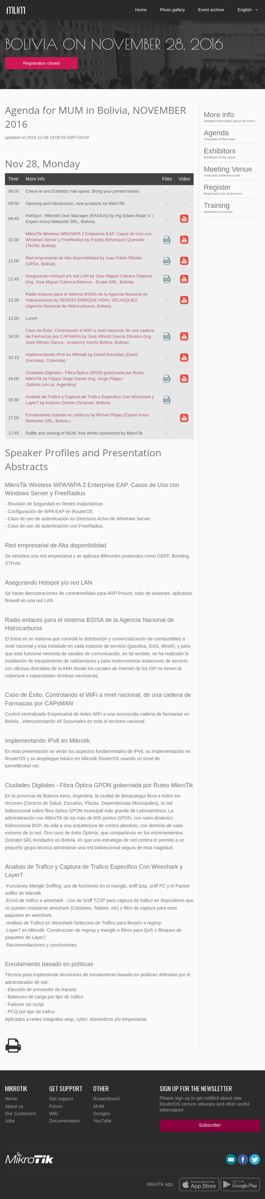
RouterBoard (106, 1098)
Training (229, 207)
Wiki (53, 1113)
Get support (61, 1098)
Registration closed (41, 63)
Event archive (211, 9)
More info (229, 117)
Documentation (64, 1120)
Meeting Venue (229, 171)
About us (14, 1106)
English (245, 9)
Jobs (10, 1120)
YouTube (102, 1120)
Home (141, 9)
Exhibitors (229, 153)
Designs (101, 1113)
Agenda (229, 135)
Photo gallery (172, 9)
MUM (98, 1106)
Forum (55, 1106)
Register (229, 189)
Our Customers (20, 1113)
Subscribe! (210, 1125)
